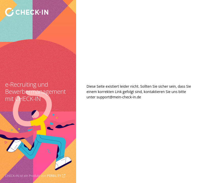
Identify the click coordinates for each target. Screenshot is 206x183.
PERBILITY (54, 176)
